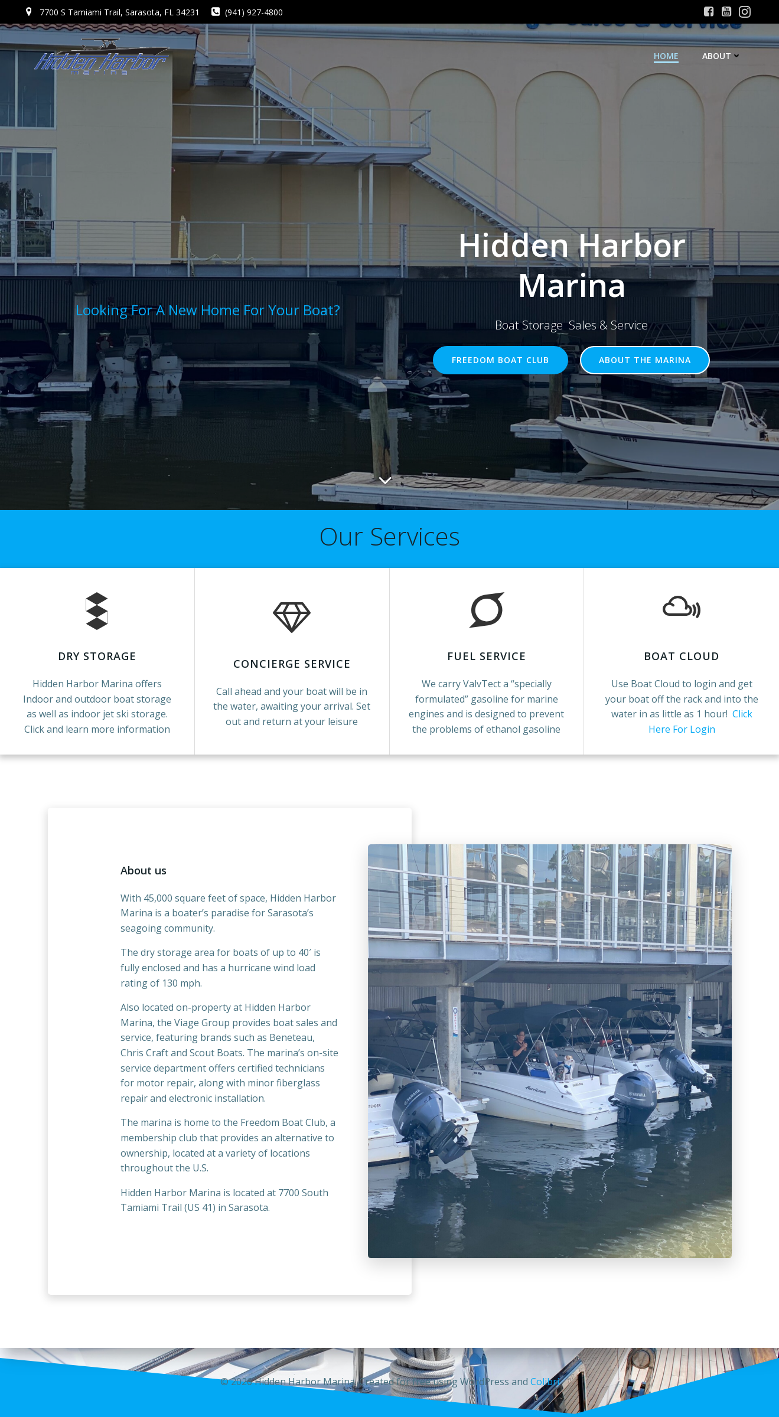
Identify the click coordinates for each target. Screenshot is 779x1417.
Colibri (544, 1381)
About (722, 55)
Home (666, 55)
